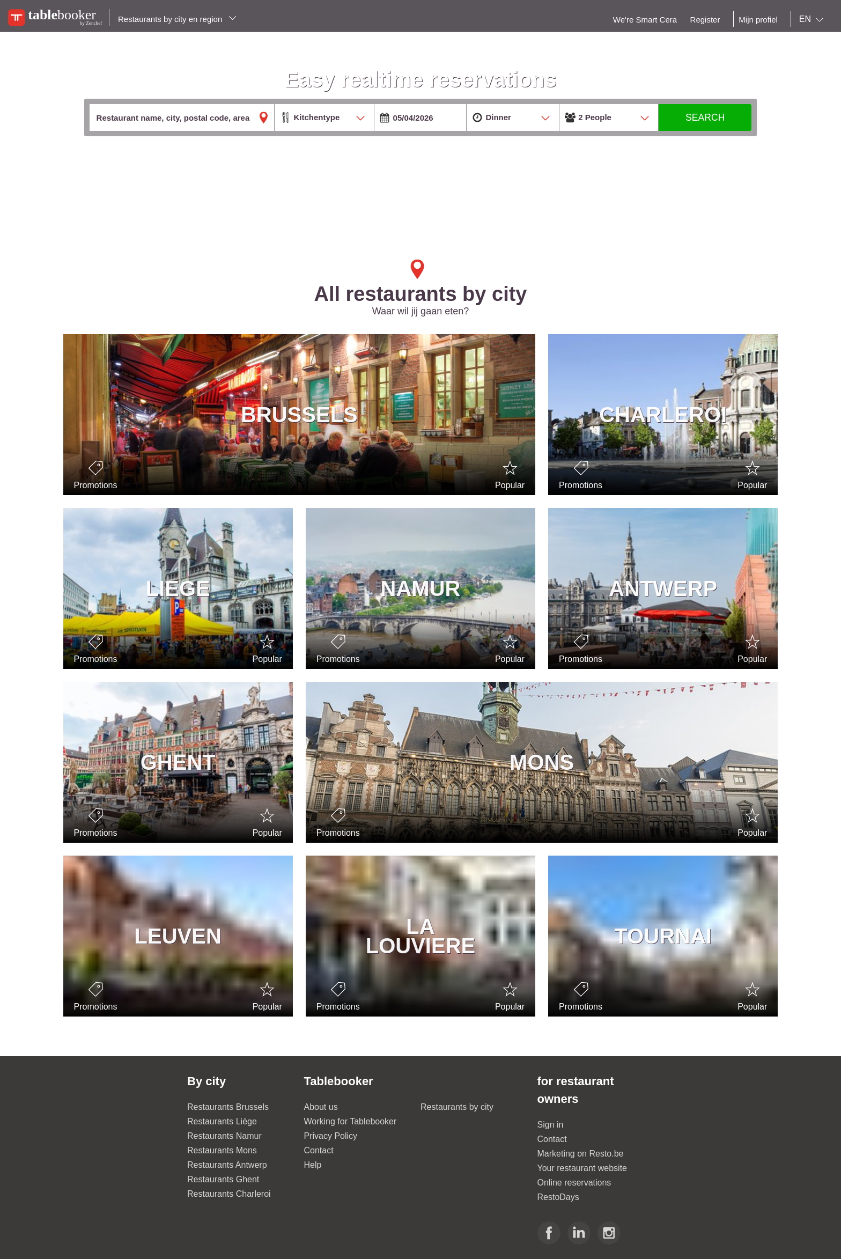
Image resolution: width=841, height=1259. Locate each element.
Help (313, 1164)
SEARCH (705, 117)
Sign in (550, 1124)
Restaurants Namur (224, 1135)
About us (321, 1106)
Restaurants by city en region (177, 19)
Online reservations (574, 1182)
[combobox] (813, 19)
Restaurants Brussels (228, 1106)
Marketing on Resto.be (580, 1153)
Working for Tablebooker (350, 1121)
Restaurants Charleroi (229, 1193)
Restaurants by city (456, 1106)
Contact (319, 1150)
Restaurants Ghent (223, 1179)
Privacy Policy (331, 1135)
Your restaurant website (582, 1168)
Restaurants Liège (222, 1121)
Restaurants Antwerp (227, 1164)
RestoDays (558, 1197)
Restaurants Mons (222, 1150)
